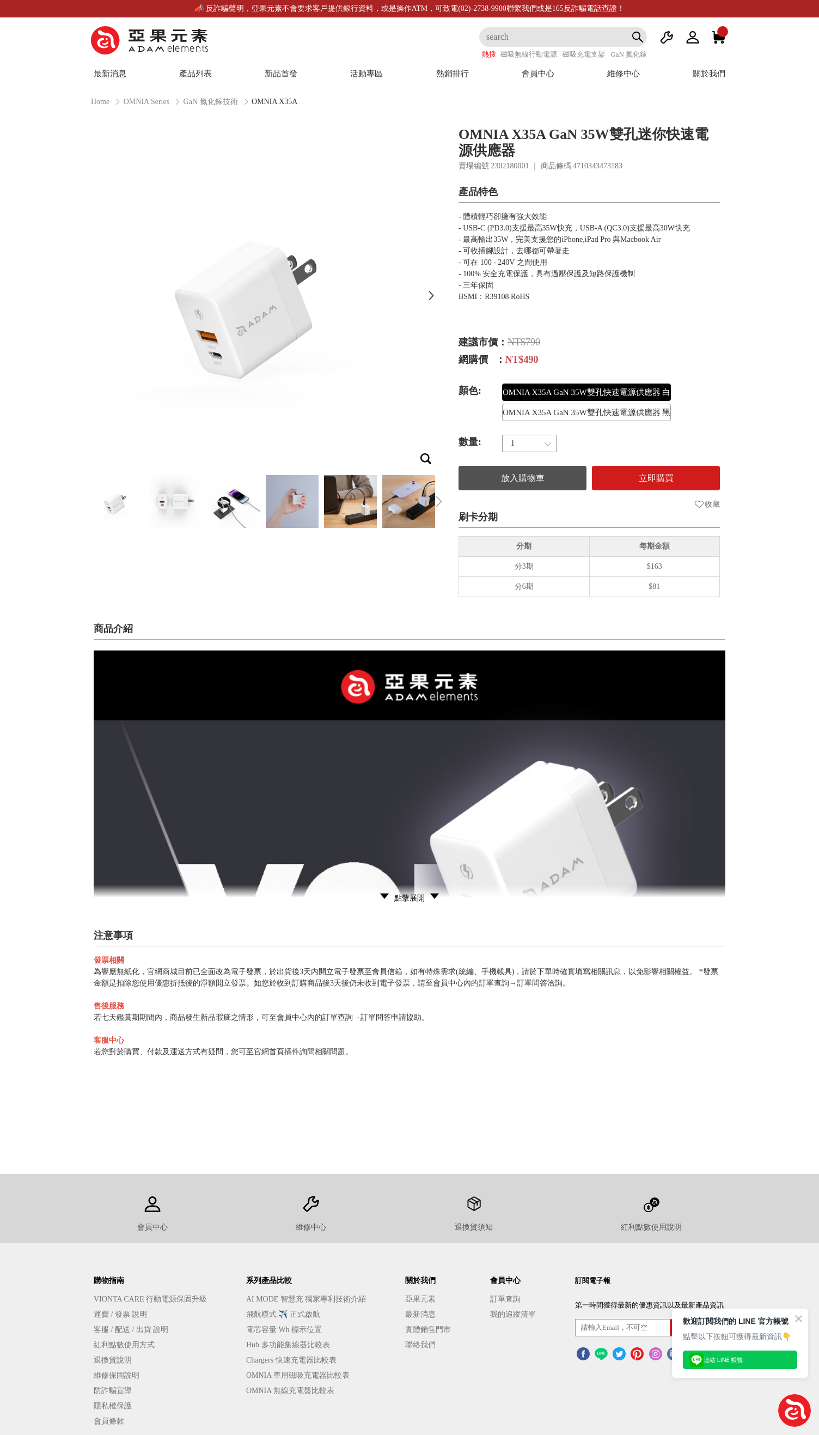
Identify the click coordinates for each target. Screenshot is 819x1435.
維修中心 (623, 73)
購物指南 (109, 1280)
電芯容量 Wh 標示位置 (284, 1329)
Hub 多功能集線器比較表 (288, 1345)
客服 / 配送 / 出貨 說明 (131, 1329)
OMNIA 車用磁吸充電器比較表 (298, 1375)
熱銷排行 (452, 73)
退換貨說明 (113, 1360)
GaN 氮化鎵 (628, 54)
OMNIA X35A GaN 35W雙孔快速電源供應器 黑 (586, 412)
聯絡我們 (420, 1345)
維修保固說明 (116, 1375)
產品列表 (195, 73)
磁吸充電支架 (584, 54)
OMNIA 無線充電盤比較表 (290, 1391)
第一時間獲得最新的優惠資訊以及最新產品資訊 (649, 1305)
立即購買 (656, 478)
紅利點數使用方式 (124, 1345)
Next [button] (431, 295)
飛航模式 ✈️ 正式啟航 (283, 1314)
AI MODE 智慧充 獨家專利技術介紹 (306, 1299)
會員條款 (109, 1421)
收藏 (707, 504)
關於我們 (709, 73)
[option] (262, 295)
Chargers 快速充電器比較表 (291, 1360)
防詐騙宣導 (113, 1391)
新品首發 (281, 73)
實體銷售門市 (428, 1329)
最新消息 (110, 73)
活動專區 (366, 73)
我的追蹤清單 (513, 1314)
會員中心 (538, 73)
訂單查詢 (505, 1299)
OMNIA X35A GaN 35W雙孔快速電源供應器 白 (586, 392)
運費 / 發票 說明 (120, 1314)
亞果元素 (420, 1299)
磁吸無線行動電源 (528, 54)
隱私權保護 (113, 1406)
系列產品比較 (269, 1280)
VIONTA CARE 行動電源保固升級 (150, 1299)
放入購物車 (523, 478)
